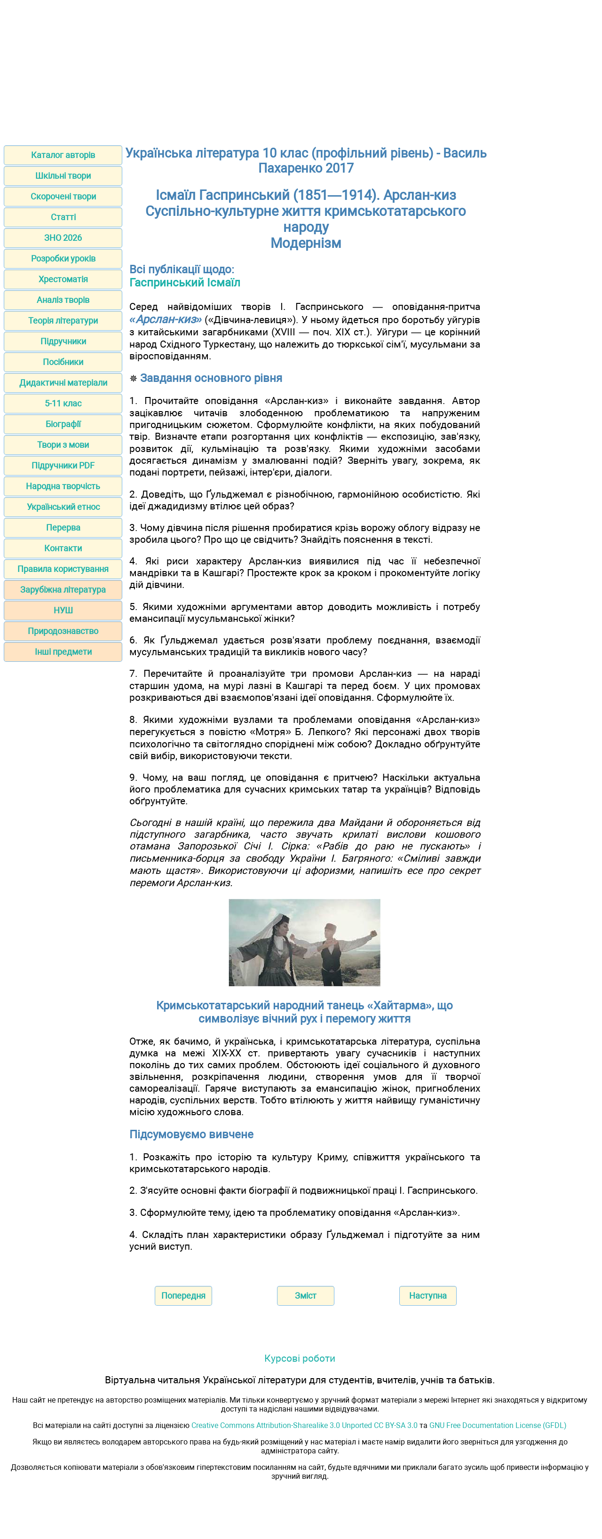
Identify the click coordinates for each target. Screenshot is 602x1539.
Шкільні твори (63, 176)
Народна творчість (63, 486)
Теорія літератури (63, 320)
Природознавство (63, 631)
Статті (63, 217)
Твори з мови (63, 445)
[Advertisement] (301, 69)
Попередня (183, 1296)
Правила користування (63, 569)
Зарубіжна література (63, 590)
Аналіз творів (63, 300)
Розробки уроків (63, 258)
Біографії (63, 424)
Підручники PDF (63, 465)
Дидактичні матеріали (63, 383)
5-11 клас (63, 403)
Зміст (306, 1296)
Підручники (63, 341)
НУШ (63, 610)
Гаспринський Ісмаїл (184, 282)
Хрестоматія (63, 279)
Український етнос (63, 507)
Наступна (428, 1296)
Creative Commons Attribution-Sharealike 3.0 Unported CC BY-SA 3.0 (304, 1425)
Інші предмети (63, 652)
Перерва (63, 527)
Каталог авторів (63, 155)
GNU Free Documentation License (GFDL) (498, 1425)
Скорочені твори (63, 196)
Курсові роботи (299, 1358)
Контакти (63, 548)
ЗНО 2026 (63, 238)
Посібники (63, 362)
